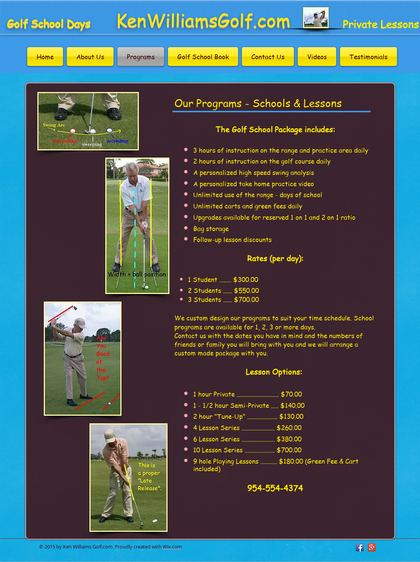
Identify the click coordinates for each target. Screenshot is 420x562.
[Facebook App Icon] (359, 547)
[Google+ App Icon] (372, 547)
